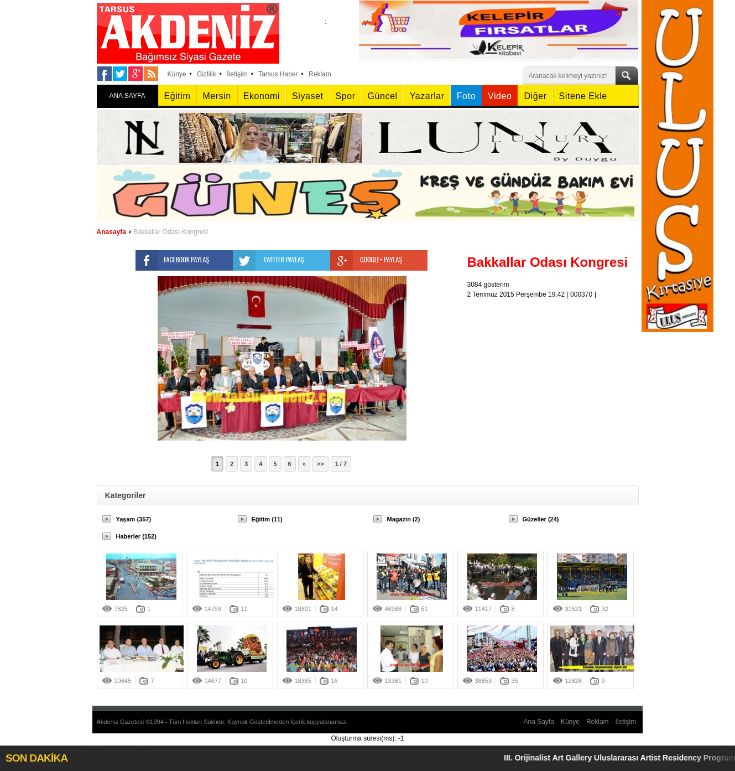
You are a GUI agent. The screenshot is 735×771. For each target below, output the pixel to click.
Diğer (535, 96)
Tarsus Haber (278, 74)
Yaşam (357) (134, 519)
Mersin (216, 96)
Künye (177, 74)
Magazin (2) (403, 519)
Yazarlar (427, 96)
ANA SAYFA (127, 96)
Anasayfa (111, 232)
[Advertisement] (556, 368)
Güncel (383, 96)
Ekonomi (261, 96)
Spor (346, 96)
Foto (466, 96)
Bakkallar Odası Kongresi (170, 232)
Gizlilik (206, 74)
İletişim (237, 74)
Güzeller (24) (541, 519)
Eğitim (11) (267, 519)
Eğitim (177, 96)
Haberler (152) (136, 536)
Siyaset (307, 96)
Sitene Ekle (583, 96)
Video (500, 96)
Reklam (320, 74)
